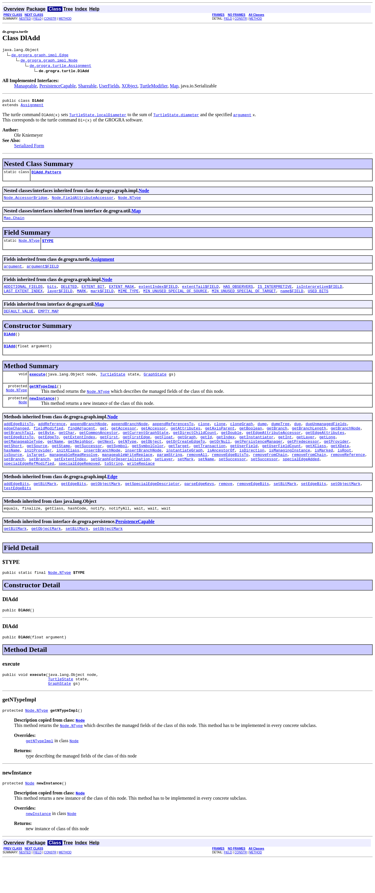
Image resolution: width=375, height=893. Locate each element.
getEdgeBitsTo (18, 454)
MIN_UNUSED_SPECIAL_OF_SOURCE (175, 299)
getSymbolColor (148, 465)
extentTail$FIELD (200, 294)
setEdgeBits (313, 507)
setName (206, 480)
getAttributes (185, 444)
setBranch (14, 480)
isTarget (36, 475)
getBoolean (250, 444)
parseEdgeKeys (199, 507)
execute (37, 386)
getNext (106, 459)
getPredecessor (303, 459)
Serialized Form (29, 148)
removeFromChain (270, 475)
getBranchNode (345, 444)
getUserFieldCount (281, 465)
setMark (186, 480)
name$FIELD (291, 299)
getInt (285, 454)
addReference (52, 438)
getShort (13, 465)
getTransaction (210, 465)
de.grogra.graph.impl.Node (49, 61)
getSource (37, 465)
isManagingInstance (289, 470)
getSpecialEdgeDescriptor (152, 507)
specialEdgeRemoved (79, 486)
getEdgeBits (73, 507)
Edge (112, 499)
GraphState (155, 386)
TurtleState (112, 386)
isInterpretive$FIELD (319, 294)
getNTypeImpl (43, 399)
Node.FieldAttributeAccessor (83, 201)
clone (203, 438)
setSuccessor (232, 480)
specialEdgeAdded (301, 480)
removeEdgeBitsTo (230, 475)
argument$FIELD (43, 273)
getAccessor (124, 444)
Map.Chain (14, 223)
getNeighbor (80, 459)
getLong (327, 454)
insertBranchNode (102, 470)
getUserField (244, 465)
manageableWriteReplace (127, 475)
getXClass (316, 465)
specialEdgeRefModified (29, 486)
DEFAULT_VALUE (18, 320)
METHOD (65, 18)
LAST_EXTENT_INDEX (23, 299)
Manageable (25, 86)
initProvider (38, 470)
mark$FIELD (102, 299)
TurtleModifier (154, 86)
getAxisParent (220, 444)
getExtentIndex (79, 454)
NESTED (25, 18)
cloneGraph (241, 438)
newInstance (41, 412)
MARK (81, 299)
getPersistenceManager (259, 459)
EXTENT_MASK (121, 294)
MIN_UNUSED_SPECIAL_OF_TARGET (244, 299)
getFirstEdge (136, 454)
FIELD (37, 18)
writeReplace (141, 486)
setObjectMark (345, 507)
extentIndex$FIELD (158, 294)
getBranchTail (18, 449)
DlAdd (9, 344)
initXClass (67, 470)
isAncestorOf (221, 470)
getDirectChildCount (194, 449)
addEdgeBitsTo (18, 438)
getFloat (164, 454)
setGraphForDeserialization (120, 480)
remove (225, 507)
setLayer (164, 480)
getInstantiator (256, 454)
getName (55, 459)
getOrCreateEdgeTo (185, 459)
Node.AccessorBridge (25, 201)
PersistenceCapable (57, 86)
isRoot (344, 470)
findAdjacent (81, 444)
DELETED (69, 294)
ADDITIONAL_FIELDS (23, 294)
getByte (46, 449)
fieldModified (48, 444)
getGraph (187, 454)
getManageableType (23, 459)
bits (51, 294)
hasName (12, 470)
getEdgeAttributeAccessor (273, 449)
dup (297, 438)
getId (206, 454)
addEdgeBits (16, 507)
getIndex (226, 454)
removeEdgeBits (253, 507)
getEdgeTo (48, 454)
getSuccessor (88, 465)
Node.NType (129, 201)
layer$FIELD (59, 299)
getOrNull (219, 459)
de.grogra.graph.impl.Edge (40, 55)
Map (174, 86)
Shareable (87, 86)
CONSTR (50, 18)
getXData (340, 465)
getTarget (178, 465)
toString (113, 486)
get (103, 444)
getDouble (231, 449)
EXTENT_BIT (92, 294)
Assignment (32, 107)
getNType (127, 459)
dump (262, 438)
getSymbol (117, 465)
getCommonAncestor (98, 449)
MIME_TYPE (128, 299)
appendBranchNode (88, 438)
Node (144, 194)
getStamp (61, 465)
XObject (129, 86)
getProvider (336, 459)
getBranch (277, 444)
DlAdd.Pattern (46, 175)
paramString (169, 475)
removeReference (348, 475)
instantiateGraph (184, 470)
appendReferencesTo (172, 438)
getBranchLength (309, 444)
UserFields (109, 86)
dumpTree (280, 438)
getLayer (305, 454)
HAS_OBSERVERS (238, 294)
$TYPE (47, 246)
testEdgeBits (17, 512)
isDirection (252, 470)
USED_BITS (318, 299)
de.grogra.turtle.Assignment (60, 66)
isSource (13, 475)
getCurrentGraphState (145, 449)
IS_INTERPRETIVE (275, 294)
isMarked (324, 470)
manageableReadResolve (74, 475)
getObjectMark (105, 507)
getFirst (109, 454)
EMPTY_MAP (48, 320)
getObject (151, 459)
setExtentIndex (70, 480)
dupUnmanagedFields (326, 438)
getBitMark (44, 507)
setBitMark (285, 507)
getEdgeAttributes (325, 449)
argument (13, 273)
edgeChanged (16, 444)
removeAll (197, 475)
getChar (67, 449)
